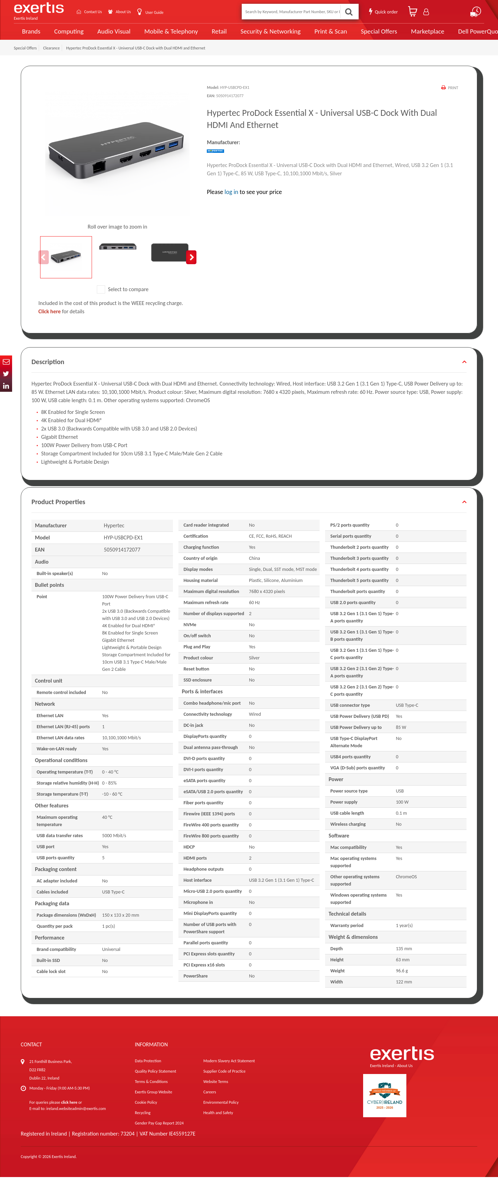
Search (348, 11)
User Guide (167, 12)
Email (6, 361)
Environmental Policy (221, 1110)
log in (231, 199)
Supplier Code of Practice (224, 1079)
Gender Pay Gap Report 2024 (159, 1131)
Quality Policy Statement (155, 1079)
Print (453, 95)
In (6, 386)
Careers (209, 1100)
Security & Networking (258, 35)
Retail (209, 35)
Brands (30, 35)
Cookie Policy (146, 1110)
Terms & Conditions (151, 1089)
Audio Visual (111, 35)
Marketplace (405, 35)
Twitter (6, 374)
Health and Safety (218, 1120)
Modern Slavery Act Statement (229, 1068)
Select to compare (123, 297)
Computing (67, 35)
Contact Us (97, 12)
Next (191, 265)
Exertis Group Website (153, 1100)
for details (61, 319)
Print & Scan (314, 35)
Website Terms (215, 1089)
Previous (43, 265)
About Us (132, 12)
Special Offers (358, 35)
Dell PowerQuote (456, 35)
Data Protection (148, 1068)
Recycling (142, 1120)
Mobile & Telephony (164, 35)
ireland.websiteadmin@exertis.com (76, 1116)
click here (69, 1110)
